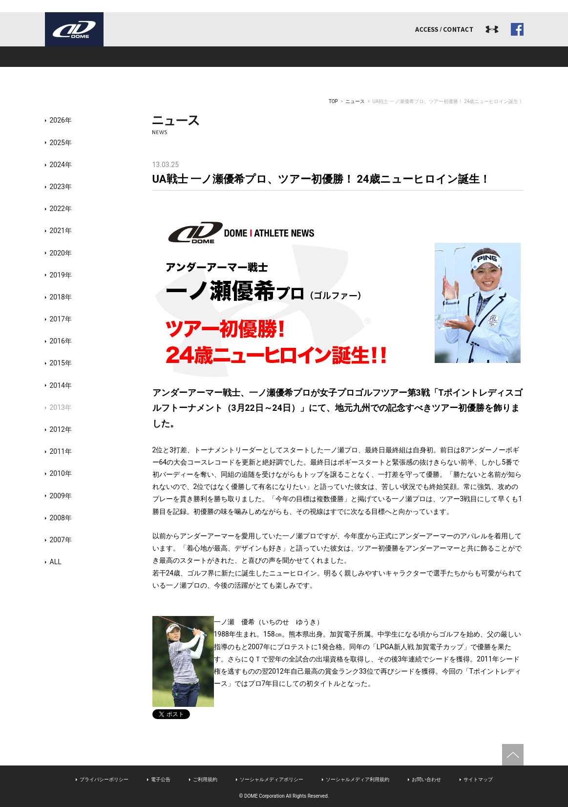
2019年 (61, 275)
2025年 (61, 143)
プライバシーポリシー (104, 779)
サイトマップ (478, 779)
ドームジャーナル (476, 56)
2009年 (61, 496)
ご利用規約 (205, 779)
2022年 (61, 208)
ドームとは (93, 56)
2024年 (61, 165)
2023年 (61, 187)
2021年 (61, 230)
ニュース (355, 101)
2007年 (61, 540)
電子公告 (160, 779)
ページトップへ (513, 754)
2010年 (61, 473)
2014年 (61, 385)
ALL (56, 562)
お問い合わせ (426, 779)
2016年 (61, 341)
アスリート (284, 56)
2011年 (61, 451)
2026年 (61, 120)
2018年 (61, 297)
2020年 (61, 253)
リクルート (380, 56)
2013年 (61, 407)
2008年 (61, 518)
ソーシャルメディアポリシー (271, 779)
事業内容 (188, 56)
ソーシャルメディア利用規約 (357, 779)
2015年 (61, 363)
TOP (333, 101)
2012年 (61, 429)
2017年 (61, 319)
